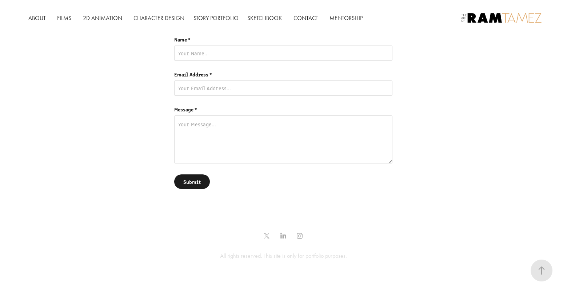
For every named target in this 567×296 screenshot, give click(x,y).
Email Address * (193, 74)
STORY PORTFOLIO (216, 18)
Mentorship (346, 18)
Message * (185, 109)
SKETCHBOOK (264, 18)
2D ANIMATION (102, 18)
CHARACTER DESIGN (158, 18)
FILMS (64, 18)
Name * (182, 39)
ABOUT (37, 18)
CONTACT (306, 18)
